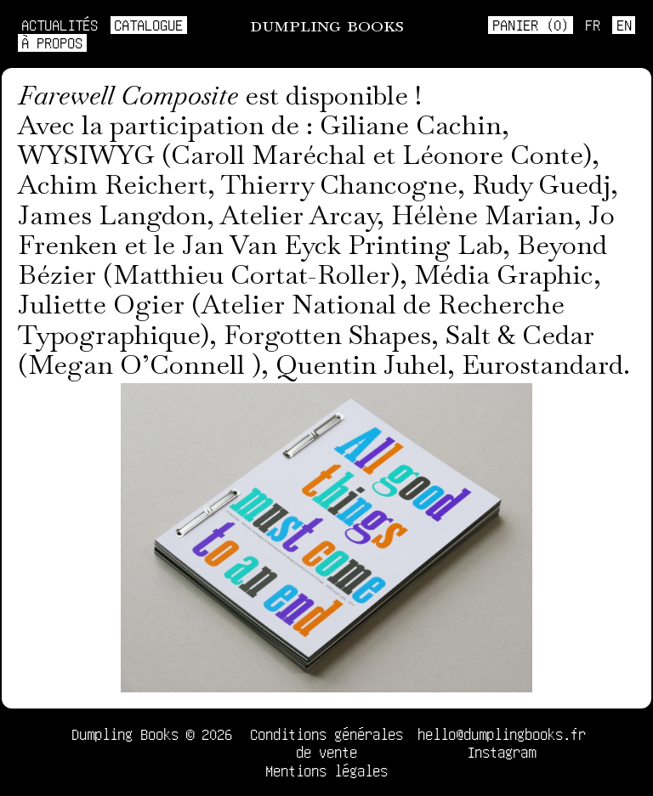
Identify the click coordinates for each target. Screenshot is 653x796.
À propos (51, 42)
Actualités (59, 24)
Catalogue (148, 24)
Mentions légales (326, 770)
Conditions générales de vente (326, 742)
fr (592, 24)
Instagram (501, 751)
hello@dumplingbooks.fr (501, 734)
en (624, 24)
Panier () (530, 24)
